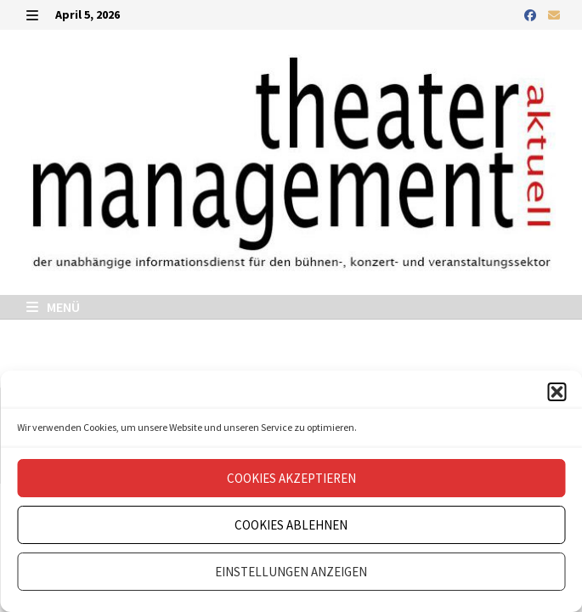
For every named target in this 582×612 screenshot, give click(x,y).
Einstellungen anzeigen (291, 572)
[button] (556, 391)
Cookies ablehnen (291, 525)
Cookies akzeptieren (291, 478)
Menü (53, 306)
